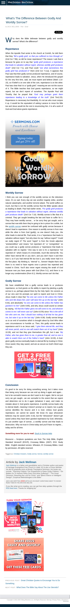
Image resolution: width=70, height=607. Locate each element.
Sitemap (49, 600)
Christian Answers (20, 454)
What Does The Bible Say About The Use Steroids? (37, 587)
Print (22, 26)
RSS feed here (11, 488)
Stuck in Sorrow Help (43, 433)
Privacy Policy (56, 600)
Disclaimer (65, 600)
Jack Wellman (13, 26)
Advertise (66, 601)
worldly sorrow (15, 226)
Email (26, 26)
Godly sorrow (32, 454)
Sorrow (39, 454)
